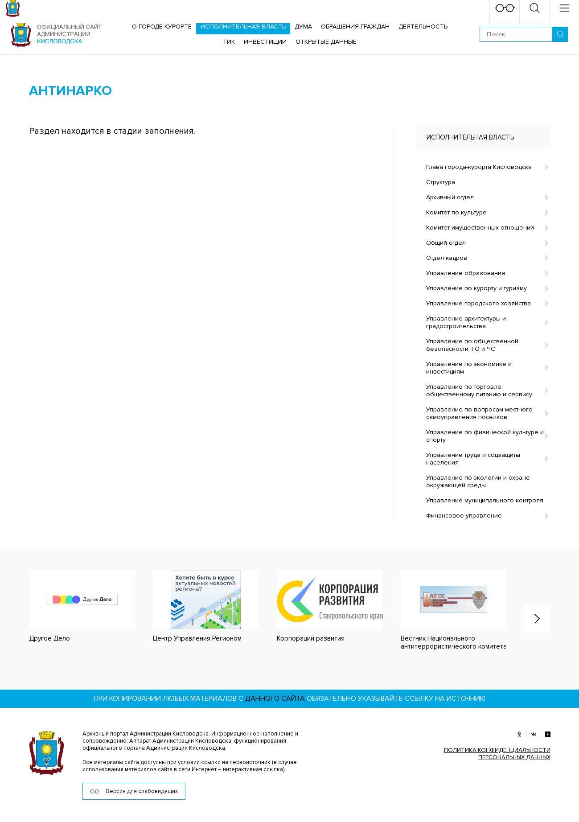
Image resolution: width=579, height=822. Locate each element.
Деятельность (423, 26)
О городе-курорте (162, 26)
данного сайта (275, 698)
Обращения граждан (355, 26)
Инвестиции (265, 41)
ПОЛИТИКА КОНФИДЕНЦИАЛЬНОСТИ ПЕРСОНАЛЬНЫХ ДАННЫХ (497, 754)
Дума (303, 26)
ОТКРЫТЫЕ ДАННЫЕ (326, 41)
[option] (73, 606)
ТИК (229, 41)
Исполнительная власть (243, 26)
